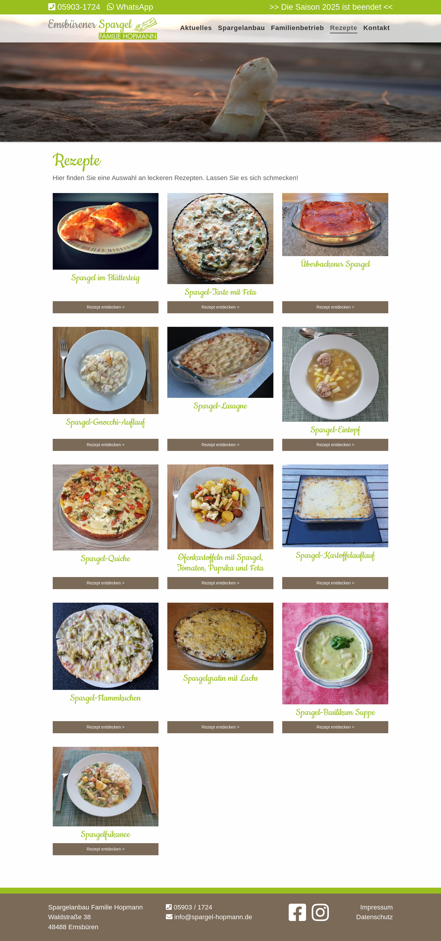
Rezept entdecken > (105, 307)
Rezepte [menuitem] (343, 28)
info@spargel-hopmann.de (209, 917)
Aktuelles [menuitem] (196, 28)
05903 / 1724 (189, 907)
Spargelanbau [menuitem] (241, 28)
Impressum (376, 907)
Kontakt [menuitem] (376, 28)
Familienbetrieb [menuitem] (297, 28)
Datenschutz (374, 917)
